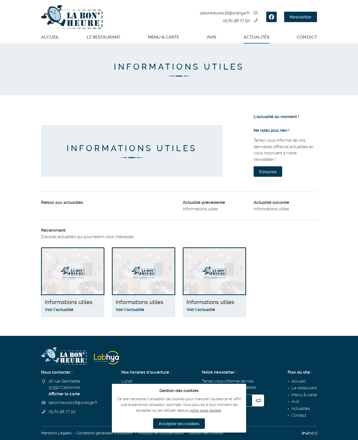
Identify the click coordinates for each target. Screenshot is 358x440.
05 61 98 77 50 (236, 20)
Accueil (50, 37)
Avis (211, 37)
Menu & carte (163, 37)
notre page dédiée (205, 410)
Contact (307, 37)
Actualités (256, 37)
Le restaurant (103, 37)
